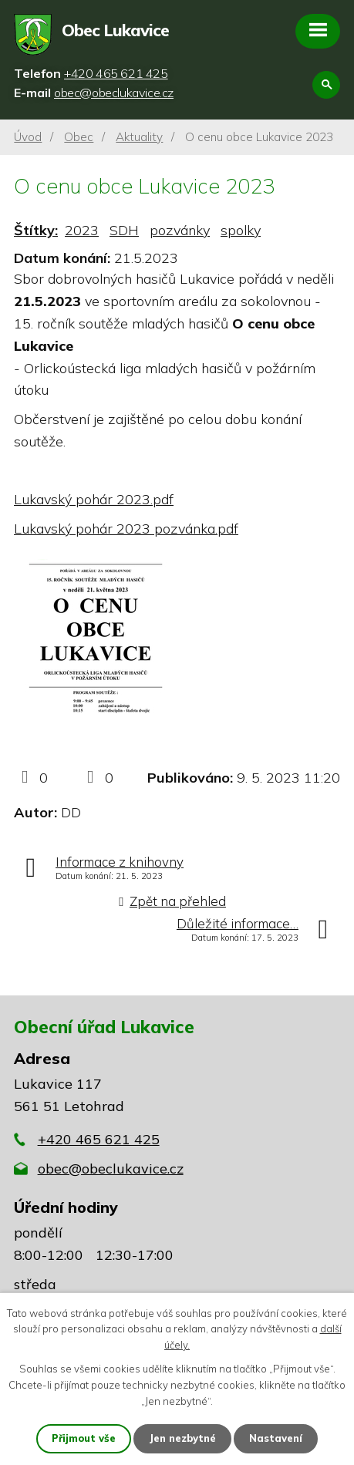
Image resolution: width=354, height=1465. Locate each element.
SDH (124, 230)
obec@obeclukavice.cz (111, 1168)
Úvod (28, 137)
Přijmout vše (84, 1438)
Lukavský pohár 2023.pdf (94, 499)
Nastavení (275, 1438)
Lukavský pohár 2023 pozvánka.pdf (126, 528)
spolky (241, 230)
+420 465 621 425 (99, 1139)
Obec (78, 137)
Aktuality (139, 137)
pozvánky (180, 230)
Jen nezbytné (182, 1438)
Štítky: (36, 230)
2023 (82, 230)
